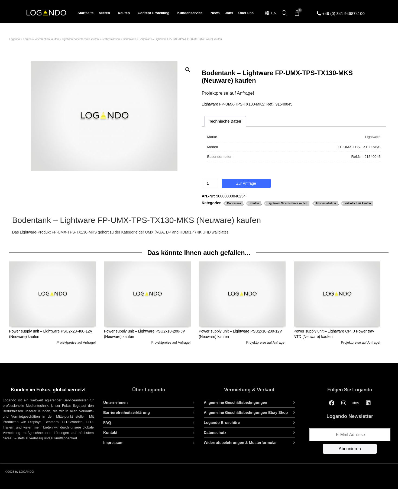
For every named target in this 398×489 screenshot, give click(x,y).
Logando (14, 39)
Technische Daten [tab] (225, 121)
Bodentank (129, 39)
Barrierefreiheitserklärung (126, 412)
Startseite (85, 13)
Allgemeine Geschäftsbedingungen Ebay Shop (246, 412)
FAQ (107, 422)
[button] (188, 70)
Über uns (246, 13)
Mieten (106, 13)
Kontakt (110, 432)
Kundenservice (191, 13)
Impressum (113, 442)
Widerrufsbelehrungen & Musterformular (240, 442)
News (215, 13)
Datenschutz (215, 432)
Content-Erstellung (155, 13)
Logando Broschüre (222, 422)
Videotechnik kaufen (46, 39)
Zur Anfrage (246, 183)
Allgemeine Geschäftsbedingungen (235, 402)
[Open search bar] (284, 12)
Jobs (229, 13)
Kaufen (125, 13)
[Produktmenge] (210, 183)
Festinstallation (111, 39)
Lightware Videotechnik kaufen (80, 39)
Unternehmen (115, 402)
